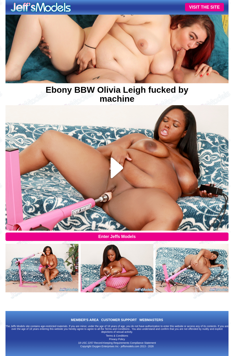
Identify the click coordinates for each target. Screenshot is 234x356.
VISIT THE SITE (204, 7)
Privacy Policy (117, 339)
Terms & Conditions (117, 335)
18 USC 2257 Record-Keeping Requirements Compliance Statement (117, 342)
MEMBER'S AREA (85, 320)
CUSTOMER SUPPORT (119, 320)
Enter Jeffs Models (117, 236)
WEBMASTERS (151, 320)
